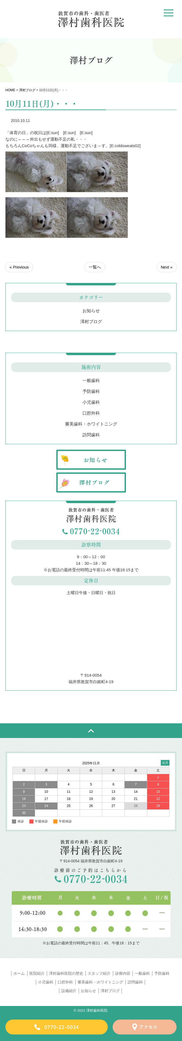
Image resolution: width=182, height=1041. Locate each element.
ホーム (19, 973)
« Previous (19, 267)
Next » (166, 267)
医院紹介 (37, 973)
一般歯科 (91, 380)
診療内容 (122, 973)
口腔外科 (91, 413)
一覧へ (95, 267)
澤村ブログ (27, 90)
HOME (10, 90)
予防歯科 (91, 391)
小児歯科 (91, 402)
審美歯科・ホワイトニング (91, 424)
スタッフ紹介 (99, 973)
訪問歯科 (91, 435)
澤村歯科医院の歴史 (66, 973)
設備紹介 (68, 991)
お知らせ (91, 310)
